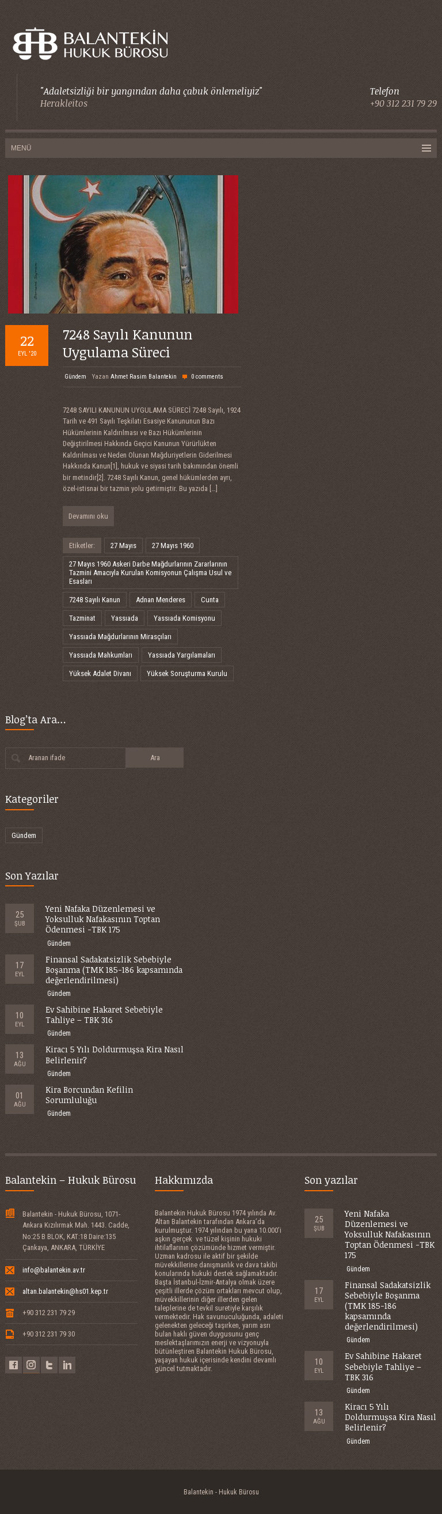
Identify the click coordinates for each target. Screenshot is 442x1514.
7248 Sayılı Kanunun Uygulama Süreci (128, 342)
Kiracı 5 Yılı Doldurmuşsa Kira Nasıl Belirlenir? (114, 1054)
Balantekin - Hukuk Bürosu (221, 1492)
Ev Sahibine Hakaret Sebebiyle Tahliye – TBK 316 (104, 1014)
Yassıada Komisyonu (184, 618)
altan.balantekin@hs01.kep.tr (65, 1291)
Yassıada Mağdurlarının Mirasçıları (120, 636)
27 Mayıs (123, 545)
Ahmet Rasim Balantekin (143, 376)
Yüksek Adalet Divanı (100, 673)
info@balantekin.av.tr (53, 1270)
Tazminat (82, 618)
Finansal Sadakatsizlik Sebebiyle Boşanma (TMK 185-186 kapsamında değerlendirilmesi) (113, 970)
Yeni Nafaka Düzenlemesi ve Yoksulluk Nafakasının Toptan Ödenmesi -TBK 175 (102, 919)
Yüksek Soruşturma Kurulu (187, 673)
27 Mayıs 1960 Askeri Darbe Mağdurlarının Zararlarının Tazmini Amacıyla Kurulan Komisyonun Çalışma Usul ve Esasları (150, 573)
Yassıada (124, 618)
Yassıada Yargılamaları (181, 655)
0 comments (207, 376)
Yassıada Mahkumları (100, 655)
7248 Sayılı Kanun (94, 599)
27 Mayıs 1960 (172, 545)
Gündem (75, 376)
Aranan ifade (46, 757)
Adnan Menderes (160, 599)
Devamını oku (88, 516)
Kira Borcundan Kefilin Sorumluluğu (89, 1094)
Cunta (210, 599)
